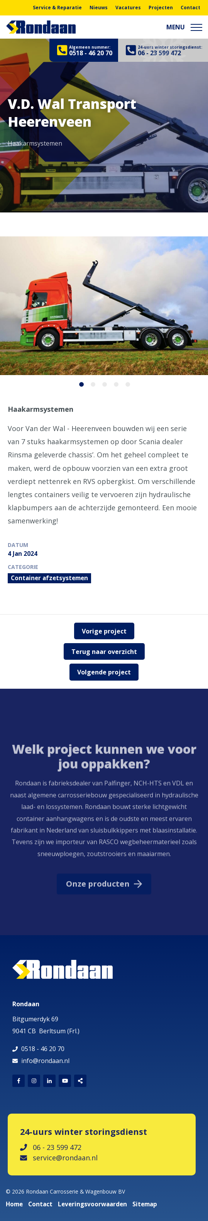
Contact (190, 7)
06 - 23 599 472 (50, 1147)
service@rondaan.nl (59, 1157)
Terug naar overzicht (104, 651)
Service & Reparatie (57, 7)
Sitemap (144, 1204)
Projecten (161, 7)
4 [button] (114, 383)
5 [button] (125, 383)
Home (14, 1204)
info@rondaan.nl (45, 1060)
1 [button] (79, 383)
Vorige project (104, 631)
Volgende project (104, 672)
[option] (104, 121)
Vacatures (128, 7)
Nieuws (99, 7)
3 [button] (102, 383)
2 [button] (91, 383)
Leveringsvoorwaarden (92, 1204)
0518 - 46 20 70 (42, 1048)
